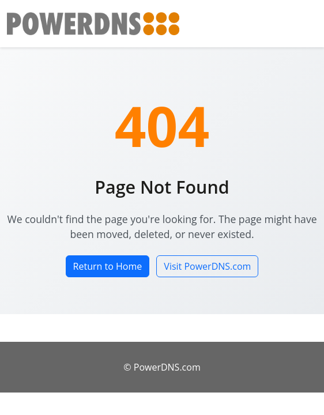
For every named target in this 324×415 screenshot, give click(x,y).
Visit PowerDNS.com (207, 266)
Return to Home (107, 266)
